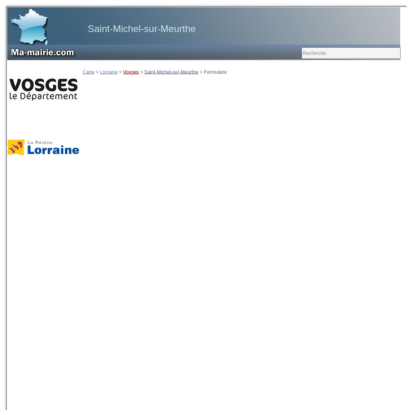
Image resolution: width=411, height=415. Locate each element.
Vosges (131, 72)
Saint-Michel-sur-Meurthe (171, 72)
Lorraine (108, 72)
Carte (88, 72)
